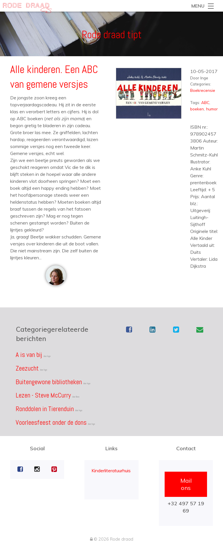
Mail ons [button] (186, 484)
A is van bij (29, 354)
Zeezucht (27, 368)
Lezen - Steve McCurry (43, 395)
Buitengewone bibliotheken (49, 382)
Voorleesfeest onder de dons (51, 422)
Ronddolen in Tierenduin (45, 408)
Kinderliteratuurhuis (111, 470)
